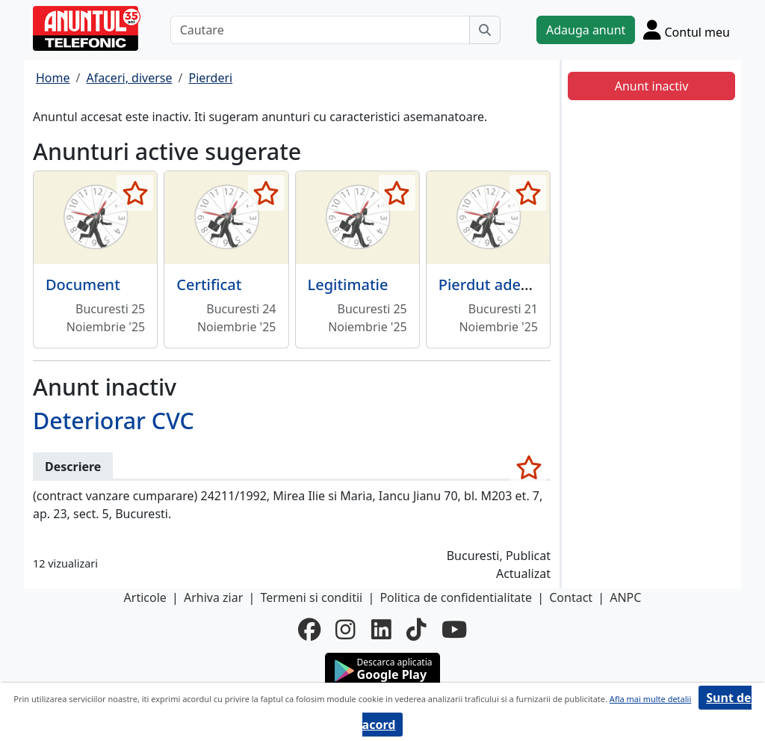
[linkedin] (381, 629)
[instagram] (345, 629)
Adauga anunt (585, 30)
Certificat (208, 284)
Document (83, 284)
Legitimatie (348, 284)
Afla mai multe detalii (650, 698)
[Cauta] (485, 30)
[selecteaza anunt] (135, 193)
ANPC (625, 597)
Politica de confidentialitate (456, 597)
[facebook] (309, 629)
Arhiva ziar (213, 597)
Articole (145, 597)
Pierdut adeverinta (505, 284)
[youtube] (454, 629)
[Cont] (686, 29)
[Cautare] (320, 30)
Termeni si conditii (311, 597)
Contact (570, 597)
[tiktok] (416, 629)
